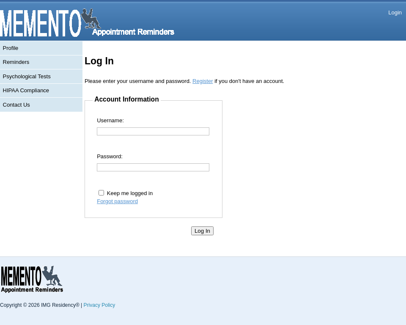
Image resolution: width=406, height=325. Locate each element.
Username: (110, 120)
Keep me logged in (130, 193)
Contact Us (16, 105)
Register (202, 81)
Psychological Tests (27, 76)
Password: (110, 156)
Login (395, 12)
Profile (11, 48)
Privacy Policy (99, 305)
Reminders (16, 62)
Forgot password (117, 201)
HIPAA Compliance (26, 90)
